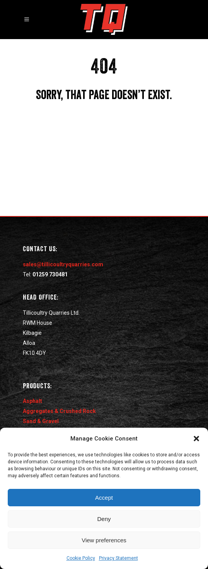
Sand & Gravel (41, 421)
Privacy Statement (118, 558)
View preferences (104, 540)
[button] (196, 438)
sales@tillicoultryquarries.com (63, 264)
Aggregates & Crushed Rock (59, 411)
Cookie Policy (80, 558)
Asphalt (32, 401)
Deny (104, 519)
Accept (104, 497)
